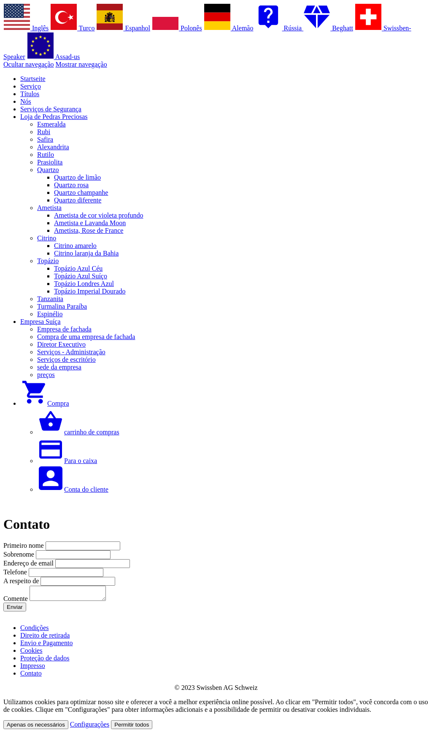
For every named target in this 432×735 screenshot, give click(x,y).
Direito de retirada (45, 637)
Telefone (16, 572)
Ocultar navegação (28, 64)
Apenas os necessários (36, 727)
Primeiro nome (24, 545)
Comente (16, 601)
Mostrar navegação (81, 64)
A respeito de (21, 580)
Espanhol (123, 28)
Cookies (31, 653)
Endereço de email (29, 563)
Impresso (32, 668)
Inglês (26, 28)
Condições (34, 630)
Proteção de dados (44, 660)
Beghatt (328, 28)
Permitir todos (131, 727)
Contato (31, 675)
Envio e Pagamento (46, 645)
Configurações (89, 726)
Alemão (229, 28)
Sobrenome (19, 554)
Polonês (177, 28)
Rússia (279, 28)
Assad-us (53, 56)
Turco (72, 28)
